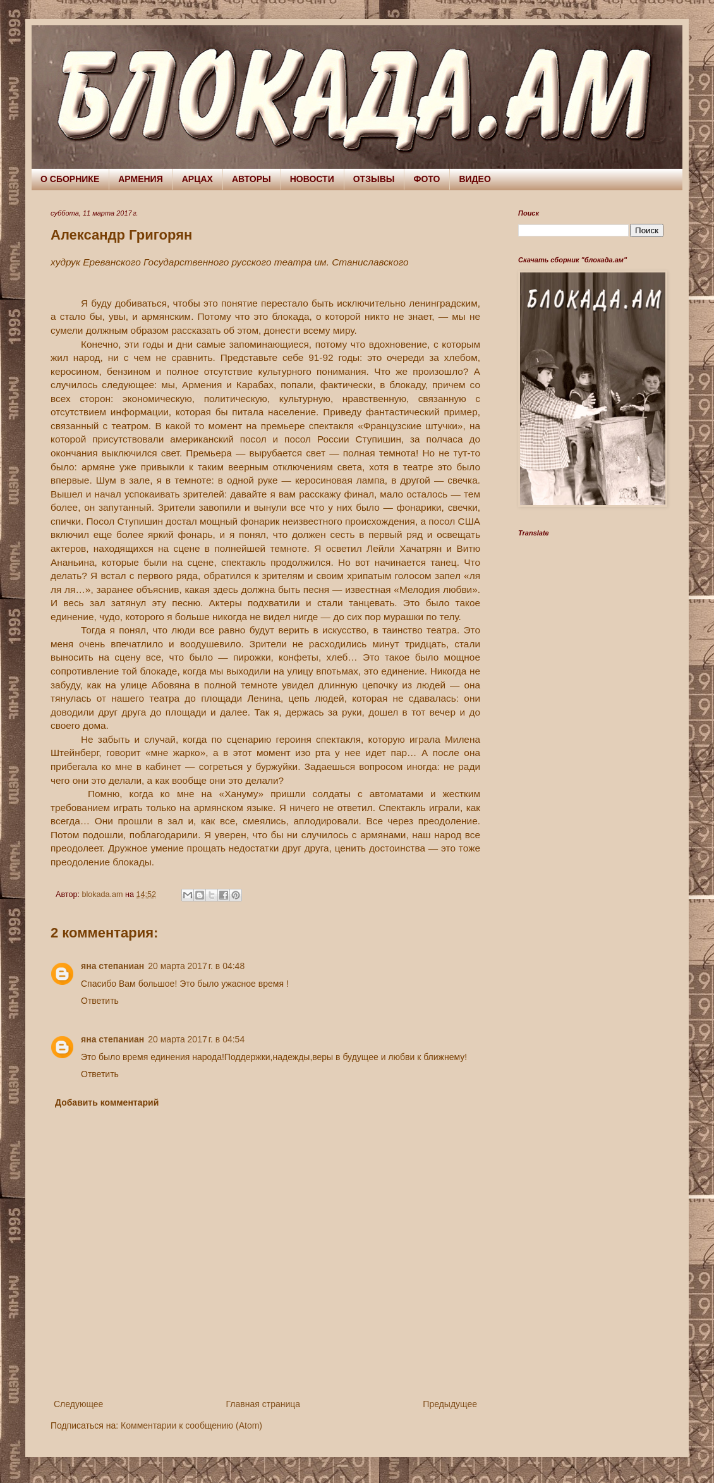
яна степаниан (112, 966)
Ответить (100, 1001)
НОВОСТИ (312, 179)
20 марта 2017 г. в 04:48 (196, 966)
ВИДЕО (474, 179)
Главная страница (263, 1404)
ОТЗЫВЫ (374, 179)
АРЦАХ (197, 179)
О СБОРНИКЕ (69, 179)
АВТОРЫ (251, 179)
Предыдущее (450, 1404)
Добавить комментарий (107, 1102)
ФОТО (426, 179)
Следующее (78, 1404)
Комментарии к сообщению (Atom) (191, 1425)
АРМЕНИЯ (140, 179)
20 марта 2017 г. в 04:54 (196, 1039)
